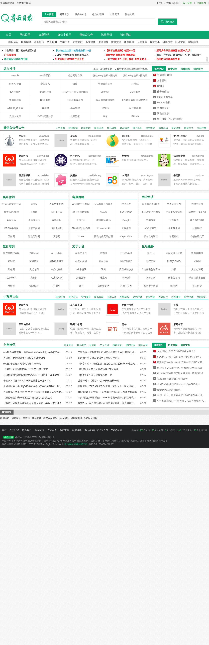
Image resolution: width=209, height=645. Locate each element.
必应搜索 (45, 83)
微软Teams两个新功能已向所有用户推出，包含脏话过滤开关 (108, 403)
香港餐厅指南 (151, 285)
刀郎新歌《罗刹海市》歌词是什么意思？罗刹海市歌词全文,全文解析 (108, 352)
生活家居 (73, 296)
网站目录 (64, 14)
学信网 (56, 285)
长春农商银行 (151, 236)
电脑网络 (26, 42)
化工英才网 (174, 228)
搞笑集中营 (179, 155)
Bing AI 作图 (15, 83)
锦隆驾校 (34, 285)
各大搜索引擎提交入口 (96, 430)
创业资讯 (68, 345)
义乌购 (103, 212)
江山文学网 (126, 253)
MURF (81, 236)
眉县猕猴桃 (76, 418)
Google (15, 75)
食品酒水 (176, 128)
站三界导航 (135, 108)
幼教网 (11, 269)
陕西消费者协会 (197, 277)
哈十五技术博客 (81, 212)
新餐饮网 (150, 277)
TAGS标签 (116, 430)
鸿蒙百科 (34, 253)
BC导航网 (135, 91)
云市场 (26, 418)
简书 (81, 285)
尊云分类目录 (105, 83)
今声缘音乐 (34, 220)
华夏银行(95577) (197, 212)
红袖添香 (103, 261)
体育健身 (129, 42)
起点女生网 (81, 261)
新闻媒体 (90, 42)
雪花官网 (150, 261)
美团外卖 (197, 285)
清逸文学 (81, 277)
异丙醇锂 (75, 108)
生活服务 (103, 42)
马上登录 (187, 3)
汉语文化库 (15, 116)
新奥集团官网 (174, 203)
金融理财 (137, 296)
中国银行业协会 (174, 212)
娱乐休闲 (13, 42)
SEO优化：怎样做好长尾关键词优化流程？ (179, 356)
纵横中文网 (103, 285)
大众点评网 (197, 269)
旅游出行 (163, 296)
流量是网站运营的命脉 (168, 389)
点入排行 (9, 68)
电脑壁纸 (5, 418)
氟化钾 (45, 108)
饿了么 (150, 253)
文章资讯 (114, 14)
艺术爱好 (78, 42)
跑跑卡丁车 (56, 212)
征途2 (34, 203)
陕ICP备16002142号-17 (101, 444)
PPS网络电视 (11, 228)
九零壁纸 (75, 116)
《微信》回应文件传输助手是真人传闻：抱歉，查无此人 (32, 403)
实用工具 (111, 296)
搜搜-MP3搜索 (11, 212)
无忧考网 (34, 269)
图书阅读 (98, 296)
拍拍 (174, 269)
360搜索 (105, 91)
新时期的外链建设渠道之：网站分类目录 (99, 358)
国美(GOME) (174, 261)
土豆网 (34, 212)
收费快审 (172, 68)
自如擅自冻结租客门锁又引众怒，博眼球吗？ (180, 373)
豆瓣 (103, 269)
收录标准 (39, 430)
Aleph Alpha (126, 236)
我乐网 (56, 236)
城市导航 (125, 34)
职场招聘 (86, 128)
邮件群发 (36, 418)
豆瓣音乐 (56, 220)
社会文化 (180, 42)
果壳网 (176, 175)
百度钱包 (174, 220)
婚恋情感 (124, 128)
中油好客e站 (179, 136)
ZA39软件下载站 (80, 203)
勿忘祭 (22, 136)
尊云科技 (23, 155)
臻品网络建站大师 (105, 100)
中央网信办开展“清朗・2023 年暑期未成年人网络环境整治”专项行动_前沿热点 (108, 397)
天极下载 (81, 220)
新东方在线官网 (11, 253)
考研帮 (11, 285)
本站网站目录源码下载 (76, 444)
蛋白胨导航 (45, 91)
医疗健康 (60, 296)
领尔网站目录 (75, 75)
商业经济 (39, 42)
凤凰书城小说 (126, 269)
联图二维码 (76, 324)
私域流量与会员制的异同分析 (172, 378)
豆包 (105, 116)
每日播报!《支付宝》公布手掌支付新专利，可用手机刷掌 (107, 392)
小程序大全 (10, 296)
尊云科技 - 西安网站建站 (75, 91)
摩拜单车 (178, 324)
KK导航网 (15, 91)
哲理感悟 (73, 128)
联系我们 (27, 430)
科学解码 (75, 155)
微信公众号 (80, 14)
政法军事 (155, 42)
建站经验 (130, 345)
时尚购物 (150, 128)
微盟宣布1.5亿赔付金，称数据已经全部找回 (179, 367)
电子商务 (137, 128)
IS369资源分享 (45, 116)
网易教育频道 (57, 261)
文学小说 (65, 42)
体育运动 (163, 128)
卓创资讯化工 (197, 236)
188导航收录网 (75, 100)
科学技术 (168, 42)
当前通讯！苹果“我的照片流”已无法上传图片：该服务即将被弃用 (33, 392)
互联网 (92, 345)
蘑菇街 (73, 136)
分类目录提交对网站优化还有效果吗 (22, 363)
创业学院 (81, 345)
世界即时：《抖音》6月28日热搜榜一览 (98, 380)
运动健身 (176, 296)
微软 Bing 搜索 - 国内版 (105, 75)
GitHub (135, 116)
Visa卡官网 (197, 203)
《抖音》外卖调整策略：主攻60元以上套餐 (25, 369)
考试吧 (11, 261)
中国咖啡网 (197, 253)
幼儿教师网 (56, 277)
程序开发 (126, 203)
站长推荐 (172, 345)
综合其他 (193, 42)
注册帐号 (201, 3)
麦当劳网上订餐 (174, 253)
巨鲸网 (11, 236)
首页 (8, 34)
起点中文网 (126, 285)
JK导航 (135, 83)
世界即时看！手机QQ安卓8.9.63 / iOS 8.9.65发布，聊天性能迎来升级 (33, 386)
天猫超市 (126, 228)
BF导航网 (45, 100)
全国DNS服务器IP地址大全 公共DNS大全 (178, 384)
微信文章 (129, 14)
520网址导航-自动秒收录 (135, 100)
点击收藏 (8, 437)
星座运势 (98, 128)
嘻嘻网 (173, 285)
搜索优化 (117, 345)
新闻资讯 (201, 296)
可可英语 (34, 261)
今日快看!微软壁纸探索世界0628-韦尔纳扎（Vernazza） (32, 375)
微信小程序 (98, 14)
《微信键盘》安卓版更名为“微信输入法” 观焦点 (27, 397)
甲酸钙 (105, 108)
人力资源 (60, 128)
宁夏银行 (174, 236)
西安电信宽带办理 (103, 236)
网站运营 (143, 345)
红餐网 (197, 261)
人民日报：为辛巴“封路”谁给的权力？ (176, 351)
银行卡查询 (151, 228)
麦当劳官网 (174, 277)
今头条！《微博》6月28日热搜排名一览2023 (26, 380)
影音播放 (188, 296)
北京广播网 (34, 228)
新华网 (125, 155)
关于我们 (14, 430)
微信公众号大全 (13, 127)
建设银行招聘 (197, 220)
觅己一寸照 (128, 304)
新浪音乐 (11, 220)
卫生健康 (142, 42)
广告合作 (52, 430)
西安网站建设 (50, 418)
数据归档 (106, 34)
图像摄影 (124, 296)
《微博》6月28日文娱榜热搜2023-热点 (98, 369)
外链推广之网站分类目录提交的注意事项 (24, 358)
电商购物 (150, 296)
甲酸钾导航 (15, 100)
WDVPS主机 (163, 102)
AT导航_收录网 (15, 108)
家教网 (34, 277)
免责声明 (64, 430)
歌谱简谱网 (34, 236)
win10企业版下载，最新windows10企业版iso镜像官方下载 (33, 352)
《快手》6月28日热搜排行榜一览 (95, 375)
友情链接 (76, 430)
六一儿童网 (56, 253)
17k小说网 (81, 269)
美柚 (175, 304)
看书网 (103, 253)
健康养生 (188, 128)
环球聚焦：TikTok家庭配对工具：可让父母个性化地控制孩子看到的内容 (108, 386)
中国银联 (150, 220)
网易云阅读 (126, 261)
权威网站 (185, 68)
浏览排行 (198, 68)
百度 (75, 83)
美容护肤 (201, 128)
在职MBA (11, 277)
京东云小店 (76, 304)
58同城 (125, 175)
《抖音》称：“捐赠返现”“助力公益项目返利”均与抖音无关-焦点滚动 (108, 363)
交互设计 (104, 345)
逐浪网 (103, 277)
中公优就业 (56, 269)
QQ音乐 (126, 136)
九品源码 (63, 418)
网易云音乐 (163, 113)
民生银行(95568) (150, 203)
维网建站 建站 (164, 75)
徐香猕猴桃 (163, 91)
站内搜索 (167, 21)
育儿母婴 (111, 128)
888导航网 (45, 75)
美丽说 (73, 175)
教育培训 (52, 42)
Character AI (103, 228)
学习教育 (86, 296)
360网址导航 (90, 418)
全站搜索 (49, 14)
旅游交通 (116, 42)
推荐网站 (159, 68)
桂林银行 (197, 228)
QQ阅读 (126, 277)
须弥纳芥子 (163, 108)
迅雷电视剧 (56, 228)
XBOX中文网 (56, 203)
